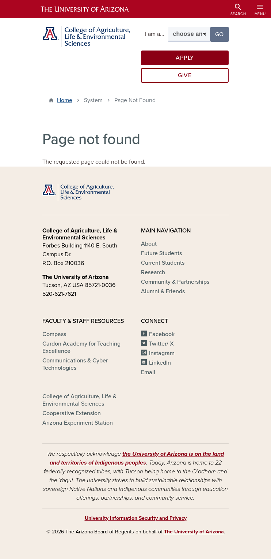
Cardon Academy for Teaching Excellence (81, 347)
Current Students (162, 263)
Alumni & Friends (163, 291)
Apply (185, 58)
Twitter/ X (161, 343)
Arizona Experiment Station (77, 422)
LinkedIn (160, 362)
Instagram (162, 353)
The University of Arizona (194, 532)
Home (64, 100)
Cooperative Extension (71, 413)
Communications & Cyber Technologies (75, 364)
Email (148, 372)
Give (185, 75)
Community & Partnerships (175, 282)
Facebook (162, 334)
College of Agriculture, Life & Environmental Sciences (79, 400)
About (149, 243)
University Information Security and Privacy (136, 518)
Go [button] (222, 34)
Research (153, 272)
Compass (54, 334)
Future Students (161, 253)
